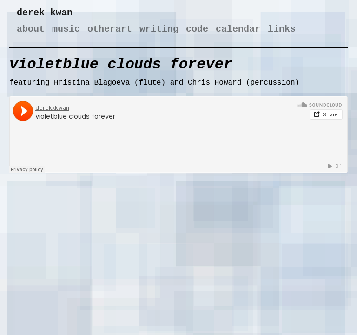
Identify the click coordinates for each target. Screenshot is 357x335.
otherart (109, 29)
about (31, 29)
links (282, 29)
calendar (238, 29)
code (197, 29)
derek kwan (45, 12)
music (66, 29)
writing (158, 29)
